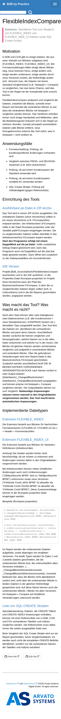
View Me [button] (10, 656)
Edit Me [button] (31, 656)
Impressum (11, 684)
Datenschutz (29, 684)
